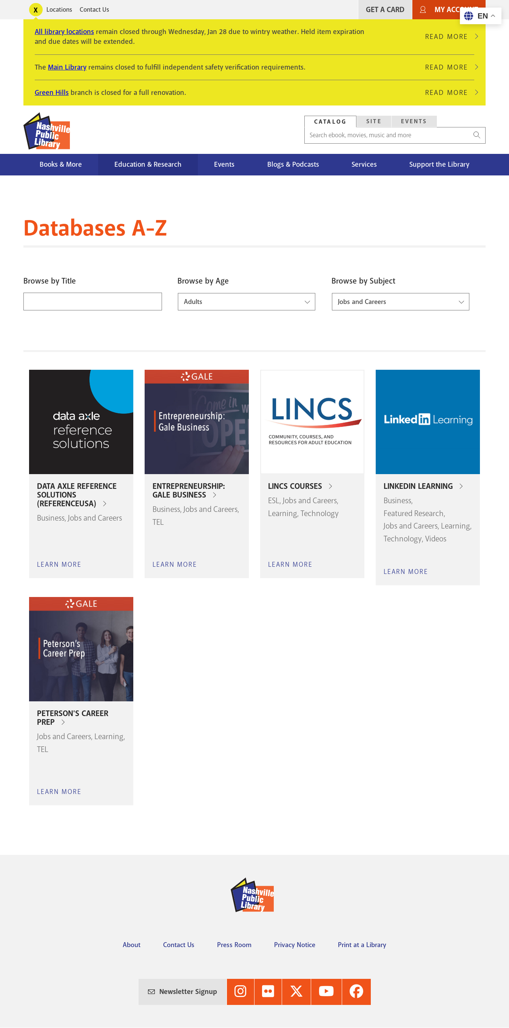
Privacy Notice (294, 945)
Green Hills (52, 92)
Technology (320, 513)
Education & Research (148, 164)
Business (51, 518)
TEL (158, 522)
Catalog (330, 122)
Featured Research (414, 513)
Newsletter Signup (188, 991)
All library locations (64, 31)
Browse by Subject (363, 281)
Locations (59, 10)
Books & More (61, 164)
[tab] (330, 121)
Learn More (59, 564)
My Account (456, 9)
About (131, 945)
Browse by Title (49, 281)
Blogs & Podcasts (293, 164)
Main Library (67, 67)
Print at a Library (362, 945)
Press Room (234, 945)
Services (364, 164)
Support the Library (439, 164)
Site (374, 121)
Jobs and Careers (95, 518)
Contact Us (94, 10)
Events (414, 121)
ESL (273, 500)
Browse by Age (203, 281)
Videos (435, 539)
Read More (449, 36)
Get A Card (385, 9)
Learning (282, 513)
